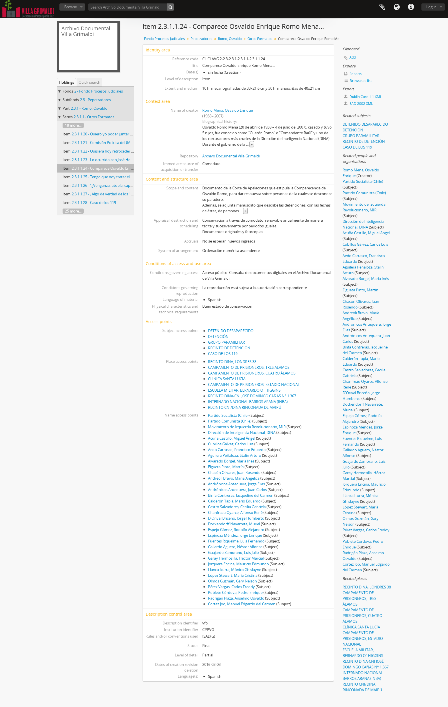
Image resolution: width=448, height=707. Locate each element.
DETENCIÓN (218, 336)
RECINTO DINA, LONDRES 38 (232, 361)
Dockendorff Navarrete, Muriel (234, 523)
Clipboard (382, 7)
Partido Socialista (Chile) (228, 415)
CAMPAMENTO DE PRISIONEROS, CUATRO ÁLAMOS (251, 373)
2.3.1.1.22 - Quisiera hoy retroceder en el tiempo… (113, 151)
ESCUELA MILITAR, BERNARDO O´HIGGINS (244, 390)
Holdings (66, 82)
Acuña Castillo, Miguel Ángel (231, 438)
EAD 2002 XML (358, 103)
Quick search (89, 82)
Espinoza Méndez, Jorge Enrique (235, 535)
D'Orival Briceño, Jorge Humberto (236, 518)
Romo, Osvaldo (230, 38)
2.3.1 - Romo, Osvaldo (89, 108)
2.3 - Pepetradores (95, 99)
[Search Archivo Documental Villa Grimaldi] (131, 7)
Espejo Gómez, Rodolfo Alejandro (236, 529)
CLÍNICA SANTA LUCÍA (226, 378)
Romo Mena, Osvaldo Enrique (227, 110)
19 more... (73, 125)
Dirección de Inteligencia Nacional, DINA (241, 432)
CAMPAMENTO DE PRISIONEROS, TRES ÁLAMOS (248, 367)
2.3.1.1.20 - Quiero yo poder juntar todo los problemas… (119, 134)
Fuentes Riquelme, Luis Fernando (236, 541)
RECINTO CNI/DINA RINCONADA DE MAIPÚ (244, 407)
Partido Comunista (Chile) (229, 421)
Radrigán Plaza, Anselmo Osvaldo (236, 598)
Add (352, 57)
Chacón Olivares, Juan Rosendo (234, 472)
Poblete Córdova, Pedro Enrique (235, 592)
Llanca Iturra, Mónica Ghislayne (234, 569)
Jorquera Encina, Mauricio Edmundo (238, 563)
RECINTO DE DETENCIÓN (229, 348)
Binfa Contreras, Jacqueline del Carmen (240, 495)
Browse (70, 6)
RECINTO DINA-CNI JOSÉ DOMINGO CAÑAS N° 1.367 (252, 395)
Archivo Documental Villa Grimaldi (231, 156)
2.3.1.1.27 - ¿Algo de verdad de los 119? (104, 194)
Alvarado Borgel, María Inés (231, 461)
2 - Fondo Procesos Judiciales (98, 91)
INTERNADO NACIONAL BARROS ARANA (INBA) (248, 401)
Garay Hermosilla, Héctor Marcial (236, 558)
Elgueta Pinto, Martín (226, 466)
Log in (431, 6)
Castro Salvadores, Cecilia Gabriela (237, 506)
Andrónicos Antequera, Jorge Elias (236, 483)
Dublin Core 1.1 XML (363, 96)
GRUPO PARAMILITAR (226, 342)
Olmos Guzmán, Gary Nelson (232, 581)
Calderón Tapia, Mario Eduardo (234, 501)
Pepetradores (201, 38)
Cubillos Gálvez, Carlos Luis (230, 443)
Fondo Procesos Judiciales (164, 38)
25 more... (73, 211)
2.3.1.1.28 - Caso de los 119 (94, 202)
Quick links (411, 7)
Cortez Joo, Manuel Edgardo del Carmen (241, 603)
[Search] (170, 7)
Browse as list (358, 80)
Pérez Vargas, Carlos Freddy (231, 586)
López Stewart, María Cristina (232, 575)
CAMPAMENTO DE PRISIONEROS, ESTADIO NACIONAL (254, 384)
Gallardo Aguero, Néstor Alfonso (235, 546)
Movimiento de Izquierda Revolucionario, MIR (247, 426)
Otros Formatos (259, 38)
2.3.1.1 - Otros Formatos (94, 116)
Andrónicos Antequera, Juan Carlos (237, 489)
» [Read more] (252, 144)
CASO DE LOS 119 (222, 353)
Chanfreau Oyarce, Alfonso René (235, 512)
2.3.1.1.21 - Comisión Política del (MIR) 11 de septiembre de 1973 (125, 142)
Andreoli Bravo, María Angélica (233, 478)
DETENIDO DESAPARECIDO (230, 330)
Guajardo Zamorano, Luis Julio (233, 552)
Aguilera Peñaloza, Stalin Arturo (234, 455)
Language (396, 7)
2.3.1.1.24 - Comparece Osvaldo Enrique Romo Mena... (117, 168)
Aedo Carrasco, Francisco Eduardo (237, 449)
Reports (353, 73)
